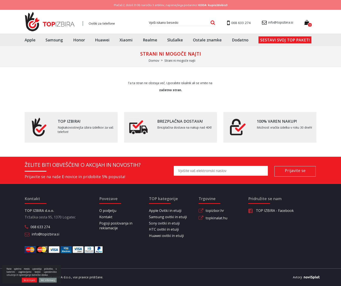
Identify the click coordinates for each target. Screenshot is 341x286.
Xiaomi (126, 40)
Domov (154, 60)
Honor (79, 40)
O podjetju (107, 210)
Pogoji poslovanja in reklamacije (115, 226)
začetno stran (170, 90)
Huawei (102, 40)
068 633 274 (40, 227)
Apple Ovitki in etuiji (165, 210)
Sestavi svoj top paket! (285, 40)
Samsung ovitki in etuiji (168, 216)
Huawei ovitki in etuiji (166, 235)
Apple (30, 40)
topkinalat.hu (216, 218)
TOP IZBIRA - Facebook (271, 210)
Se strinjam (29, 280)
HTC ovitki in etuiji (164, 229)
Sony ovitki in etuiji (164, 223)
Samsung (54, 40)
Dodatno (240, 40)
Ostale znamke (207, 40)
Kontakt (105, 216)
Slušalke (175, 40)
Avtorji (304, 277)
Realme (150, 40)
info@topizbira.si (45, 234)
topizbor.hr (215, 210)
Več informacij (48, 280)
